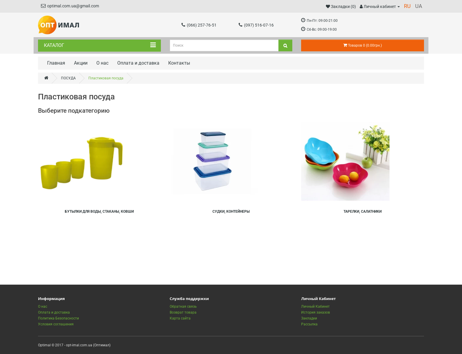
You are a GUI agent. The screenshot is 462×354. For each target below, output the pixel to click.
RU (407, 6)
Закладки (309, 318)
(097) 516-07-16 (256, 25)
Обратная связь (183, 306)
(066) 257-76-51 (199, 25)
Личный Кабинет (315, 306)
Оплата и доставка (138, 63)
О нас (102, 63)
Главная (56, 63)
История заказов (315, 312)
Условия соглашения (56, 324)
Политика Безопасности (58, 318)
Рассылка (309, 324)
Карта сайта (180, 318)
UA (418, 6)
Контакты (179, 63)
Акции (81, 63)
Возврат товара (183, 312)
